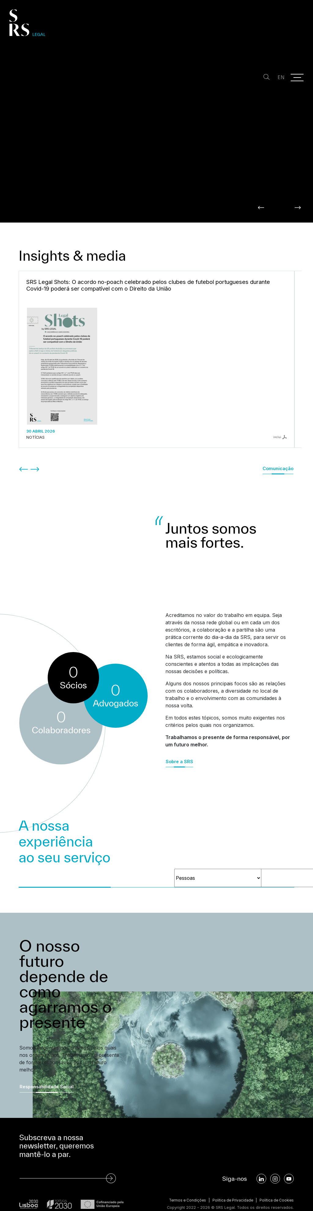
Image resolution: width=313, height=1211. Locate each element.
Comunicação (278, 457)
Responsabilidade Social (47, 1075)
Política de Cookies (275, 1189)
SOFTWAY (283, 1202)
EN (277, 77)
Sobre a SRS (179, 750)
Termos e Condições (181, 1189)
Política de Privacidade (229, 1189)
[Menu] (297, 77)
